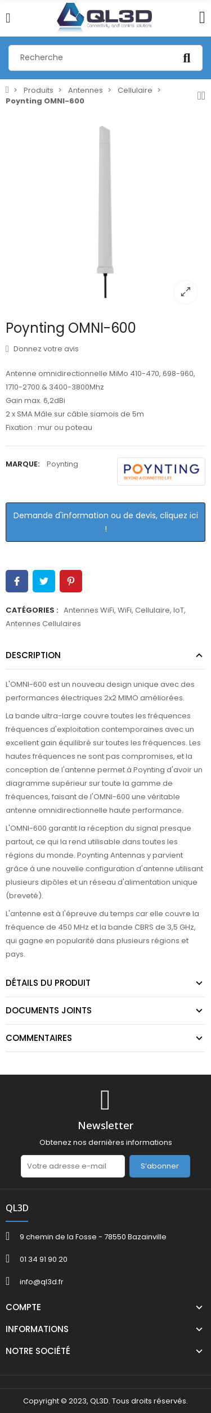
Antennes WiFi (89, 610)
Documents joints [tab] (49, 1010)
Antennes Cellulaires (43, 623)
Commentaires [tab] (39, 1038)
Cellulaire (152, 610)
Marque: (22, 464)
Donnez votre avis (42, 348)
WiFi (125, 610)
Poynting (62, 464)
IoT (178, 610)
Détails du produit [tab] (48, 983)
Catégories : (32, 610)
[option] (105, 212)
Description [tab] (33, 655)
